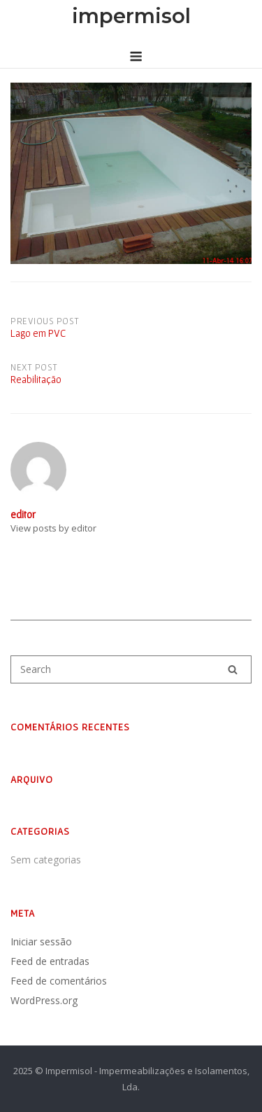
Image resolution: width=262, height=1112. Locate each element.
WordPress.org (44, 1000)
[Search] (233, 669)
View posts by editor (53, 528)
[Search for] (131, 669)
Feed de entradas (49, 961)
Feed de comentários (58, 980)
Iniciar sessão (41, 941)
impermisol (131, 16)
